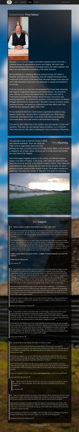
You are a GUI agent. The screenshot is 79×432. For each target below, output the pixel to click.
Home (15, 2)
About (30, 2)
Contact (36, 2)
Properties (23, 2)
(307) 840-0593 (65, 2)
